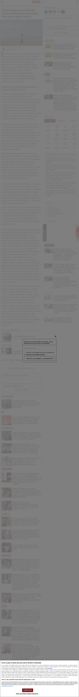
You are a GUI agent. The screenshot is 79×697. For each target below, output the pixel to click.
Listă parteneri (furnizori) (7, 686)
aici (42, 674)
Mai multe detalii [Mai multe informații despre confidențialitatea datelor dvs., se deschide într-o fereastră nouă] (48, 668)
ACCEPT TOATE (28, 690)
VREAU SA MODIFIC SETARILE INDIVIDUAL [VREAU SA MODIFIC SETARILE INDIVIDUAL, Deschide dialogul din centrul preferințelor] (27, 693)
